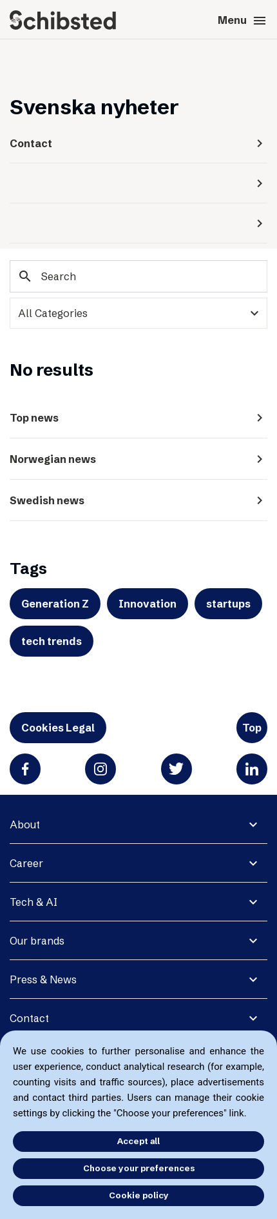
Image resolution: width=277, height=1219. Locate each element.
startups (228, 603)
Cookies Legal (58, 727)
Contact (29, 1018)
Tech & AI (33, 902)
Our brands (37, 940)
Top (252, 727)
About (25, 824)
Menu (242, 20)
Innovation (148, 603)
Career (26, 863)
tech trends (51, 641)
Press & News (43, 979)
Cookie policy (139, 1195)
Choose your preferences (139, 1168)
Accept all (138, 1141)
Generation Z (55, 603)
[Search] (138, 276)
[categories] (138, 313)
